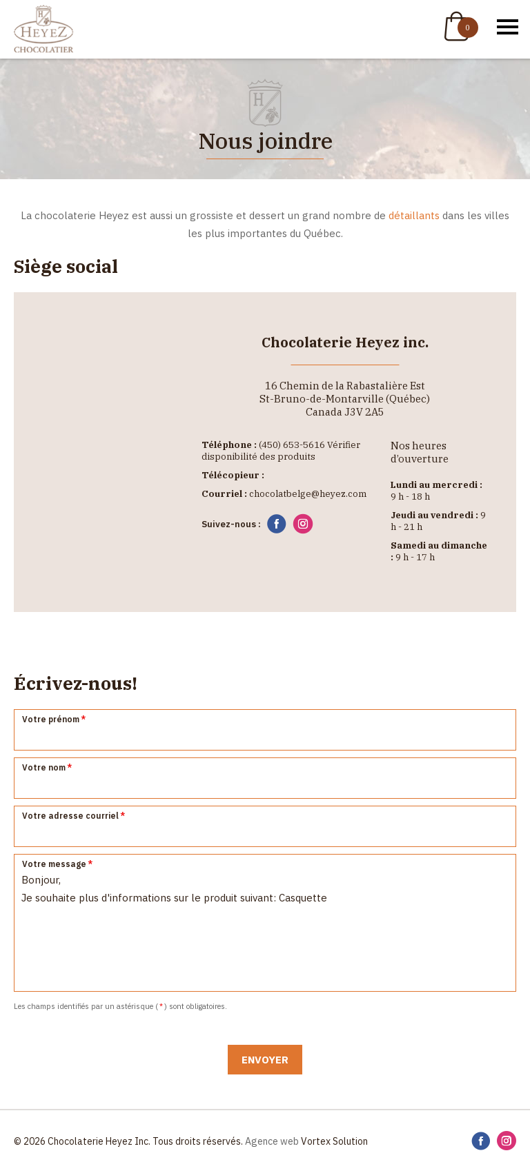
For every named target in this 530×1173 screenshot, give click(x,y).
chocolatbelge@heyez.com (307, 494)
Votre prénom (54, 719)
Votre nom (47, 767)
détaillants (414, 215)
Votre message (58, 864)
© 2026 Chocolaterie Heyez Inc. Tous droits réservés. (128, 1141)
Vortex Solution (334, 1141)
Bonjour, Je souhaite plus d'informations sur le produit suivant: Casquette (265, 923)
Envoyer (265, 1059)
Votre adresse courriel (74, 815)
